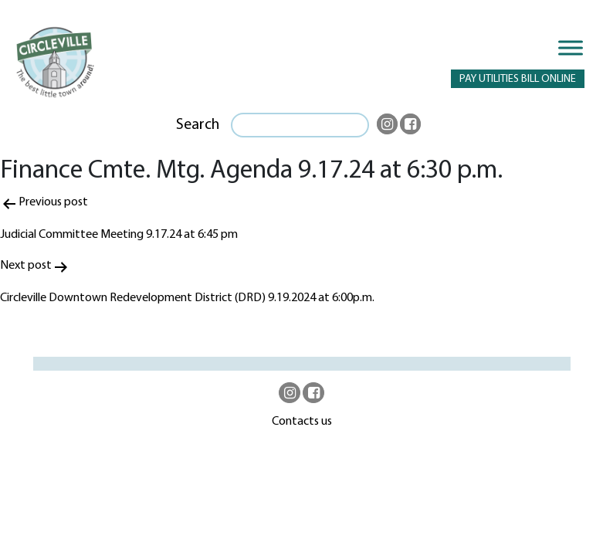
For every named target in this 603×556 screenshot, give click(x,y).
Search (197, 125)
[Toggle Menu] (570, 47)
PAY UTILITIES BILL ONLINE (517, 79)
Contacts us (302, 421)
